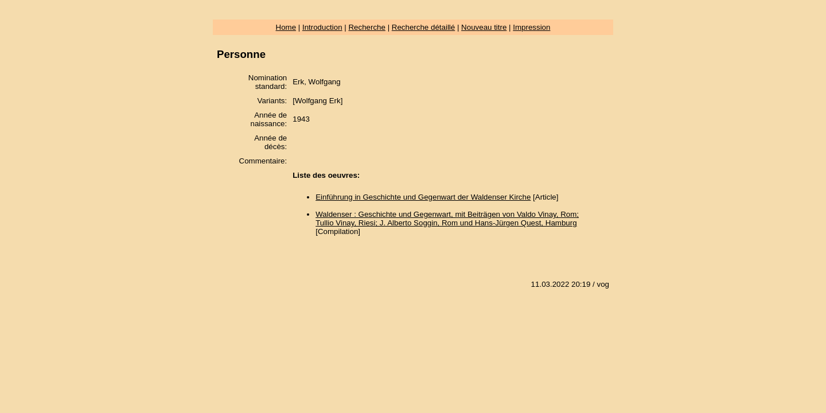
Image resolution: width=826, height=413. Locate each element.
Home (286, 27)
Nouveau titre (483, 27)
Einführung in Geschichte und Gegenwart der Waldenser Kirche (423, 197)
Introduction (322, 27)
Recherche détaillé (423, 27)
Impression (531, 27)
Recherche (366, 27)
